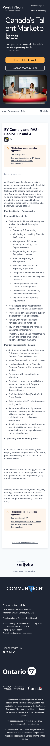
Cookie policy (30, 571)
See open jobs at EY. (19, 154)
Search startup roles (25, 68)
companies (13, 111)
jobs (3, 111)
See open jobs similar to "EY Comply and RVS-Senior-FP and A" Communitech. (26, 160)
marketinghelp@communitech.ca (25, 724)
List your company (38, 10)
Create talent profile (25, 60)
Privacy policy (18, 571)
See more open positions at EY (25, 543)
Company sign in (37, 5)
